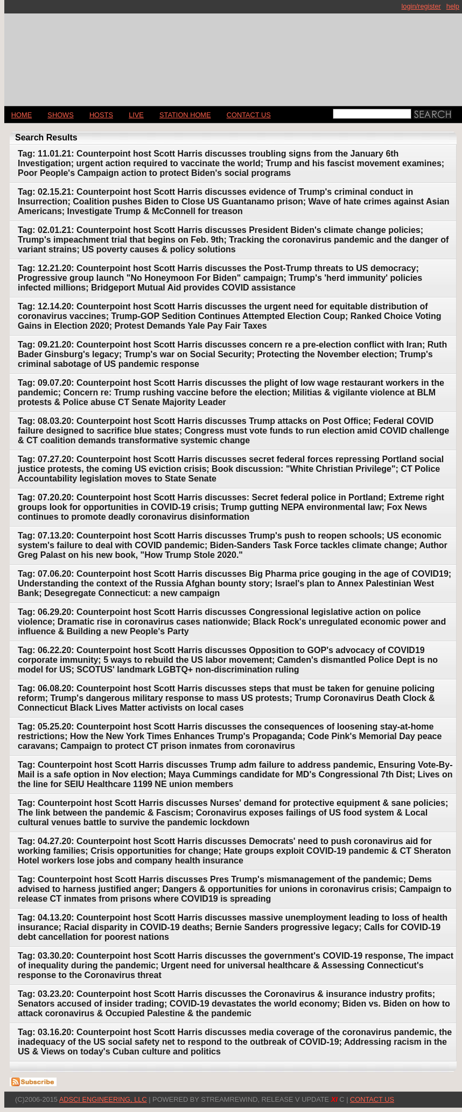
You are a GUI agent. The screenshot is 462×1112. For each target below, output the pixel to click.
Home (21, 115)
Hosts (101, 115)
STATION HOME (185, 115)
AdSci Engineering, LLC (103, 1099)
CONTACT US (249, 115)
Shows (60, 115)
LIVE (136, 115)
